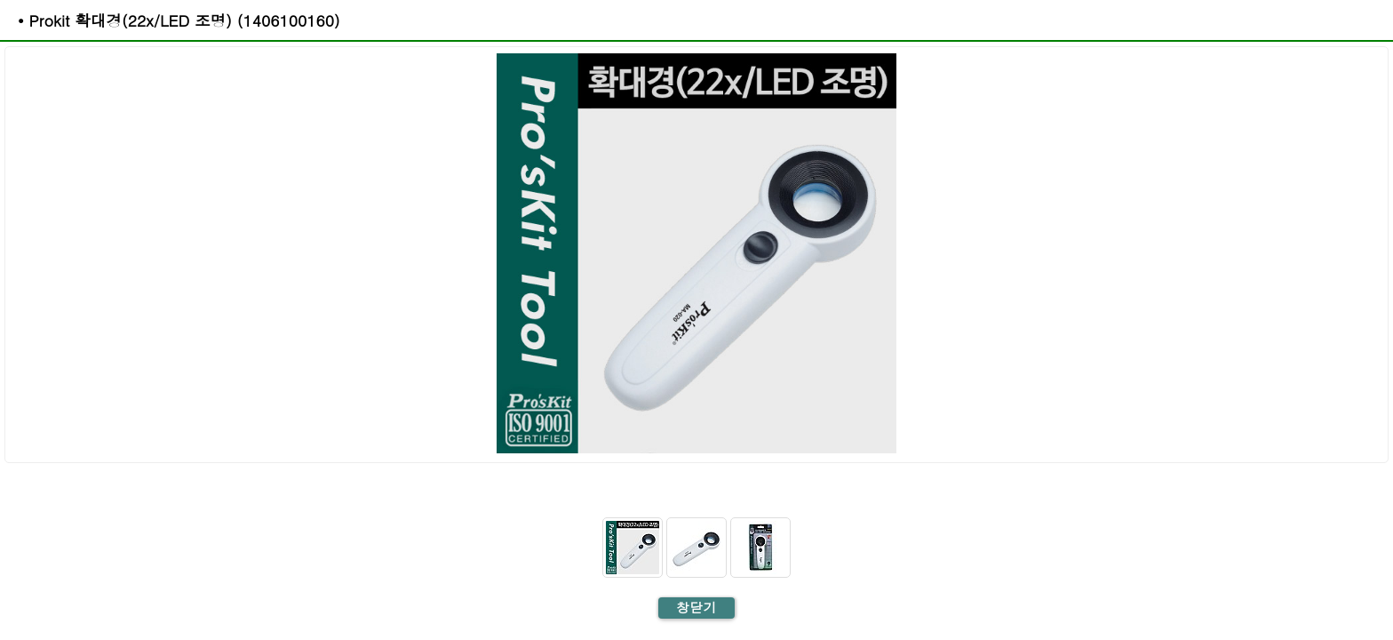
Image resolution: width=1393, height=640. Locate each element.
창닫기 (696, 607)
